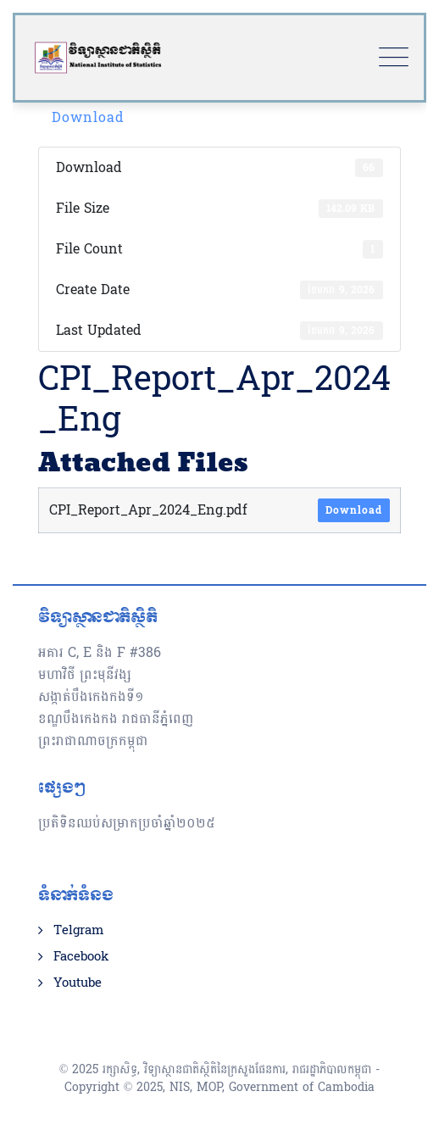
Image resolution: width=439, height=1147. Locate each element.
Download (88, 117)
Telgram (78, 931)
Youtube (77, 983)
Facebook (80, 957)
